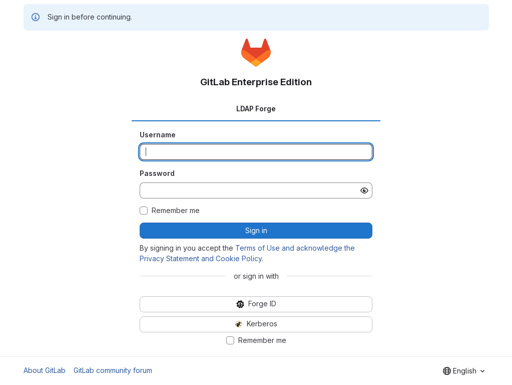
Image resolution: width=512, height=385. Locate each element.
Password (157, 173)
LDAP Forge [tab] (256, 108)
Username (158, 134)
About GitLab (45, 370)
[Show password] (364, 190)
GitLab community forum (113, 370)
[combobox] (463, 371)
